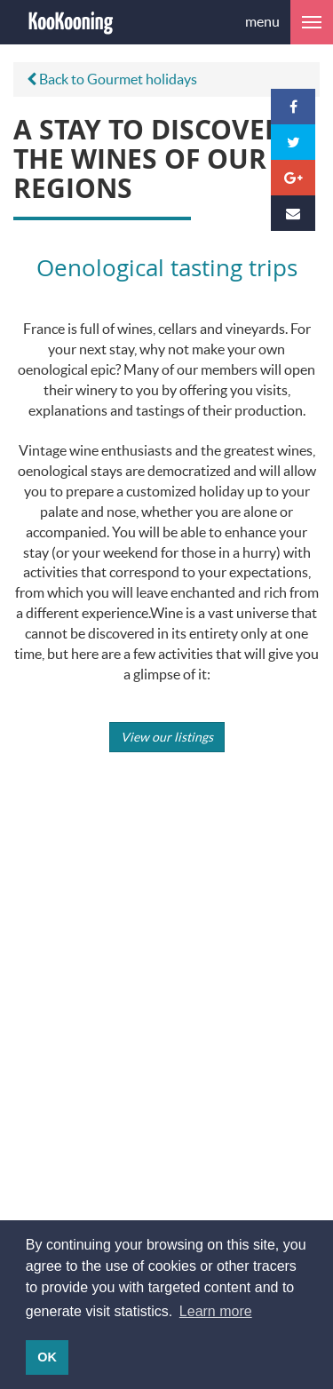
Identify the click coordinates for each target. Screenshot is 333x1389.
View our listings (167, 736)
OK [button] (47, 1357)
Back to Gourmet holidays (112, 78)
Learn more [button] (215, 1311)
